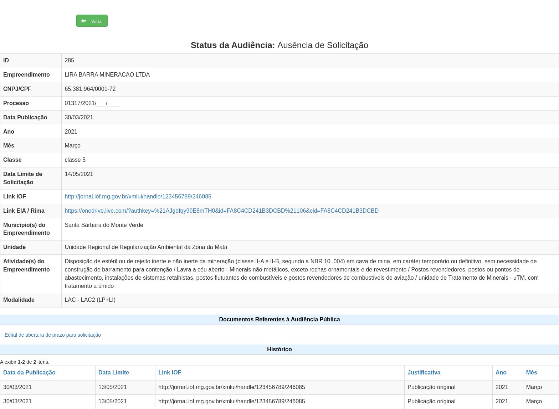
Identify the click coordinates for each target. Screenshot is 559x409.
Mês (531, 372)
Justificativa (423, 372)
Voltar (94, 21)
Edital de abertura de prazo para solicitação (53, 335)
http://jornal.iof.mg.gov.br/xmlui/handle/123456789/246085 (138, 196)
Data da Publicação (29, 372)
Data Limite (113, 372)
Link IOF (169, 372)
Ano (501, 372)
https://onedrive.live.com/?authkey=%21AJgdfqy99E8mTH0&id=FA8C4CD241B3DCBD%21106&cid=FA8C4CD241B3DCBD (222, 211)
